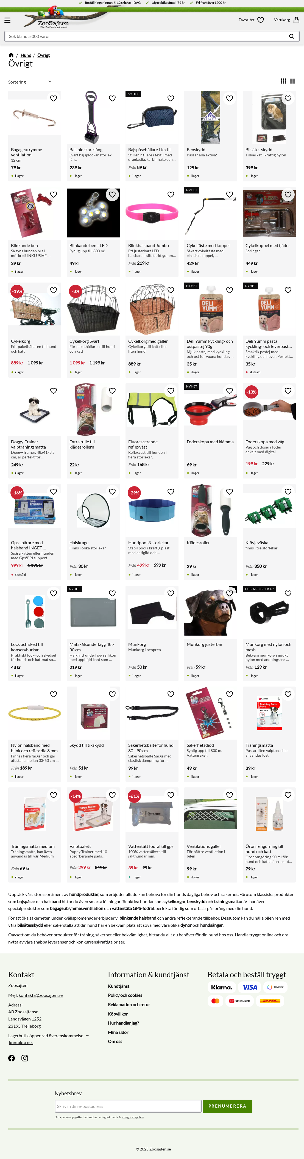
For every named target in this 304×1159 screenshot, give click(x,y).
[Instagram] (24, 1058)
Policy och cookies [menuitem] (125, 995)
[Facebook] (11, 1058)
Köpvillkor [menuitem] (118, 1013)
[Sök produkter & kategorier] (152, 36)
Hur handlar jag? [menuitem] (123, 1022)
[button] (8, 20)
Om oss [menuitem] (115, 1041)
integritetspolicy (133, 1117)
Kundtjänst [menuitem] (118, 986)
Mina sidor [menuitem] (118, 1032)
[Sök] (291, 36)
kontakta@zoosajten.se (41, 995)
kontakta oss (21, 1042)
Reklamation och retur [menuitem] (129, 1004)
